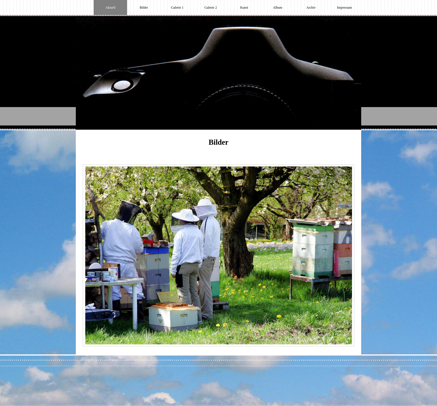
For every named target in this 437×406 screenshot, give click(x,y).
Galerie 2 (211, 7)
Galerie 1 (177, 7)
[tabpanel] (218, 145)
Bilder (144, 7)
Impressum (344, 7)
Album (277, 7)
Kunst (244, 7)
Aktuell (110, 7)
